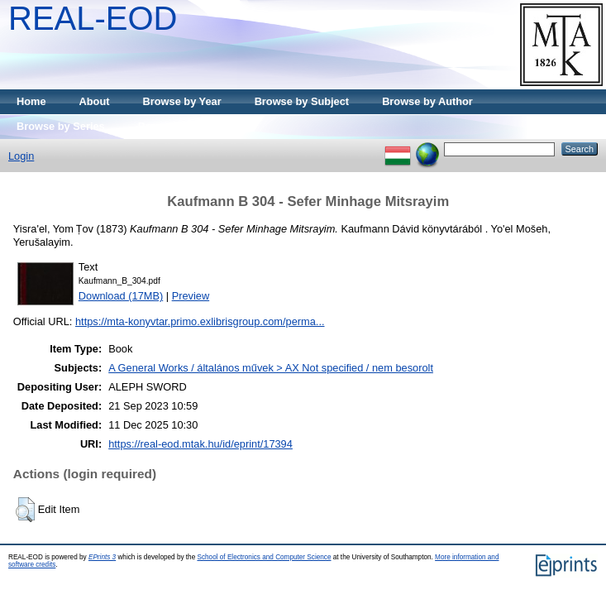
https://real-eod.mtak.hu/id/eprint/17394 (200, 444)
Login (21, 156)
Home (31, 101)
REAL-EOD (93, 18)
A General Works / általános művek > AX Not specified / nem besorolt (270, 368)
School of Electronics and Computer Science (264, 557)
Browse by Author (427, 101)
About (94, 101)
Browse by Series (61, 126)
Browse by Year (182, 101)
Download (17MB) (121, 296)
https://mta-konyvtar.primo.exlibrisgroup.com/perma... (200, 321)
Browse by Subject (302, 101)
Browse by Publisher (190, 126)
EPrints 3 (102, 557)
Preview (191, 296)
